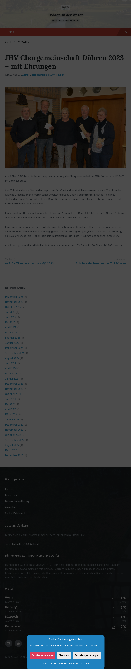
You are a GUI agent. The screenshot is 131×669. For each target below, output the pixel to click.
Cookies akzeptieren (43, 655)
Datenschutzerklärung (68, 663)
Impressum (84, 663)
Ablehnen (64, 655)
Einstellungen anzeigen (86, 655)
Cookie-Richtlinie (49, 663)
